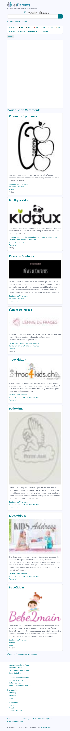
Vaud (11, 645)
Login (9, 21)
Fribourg (12, 693)
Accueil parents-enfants (19, 677)
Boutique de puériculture (27, 237)
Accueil (12, 27)
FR (22, 27)
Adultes (36, 346)
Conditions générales (27, 718)
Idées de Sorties (15, 668)
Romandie (13, 245)
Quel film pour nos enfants (20, 685)
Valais (11, 189)
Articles (21, 31)
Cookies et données (15, 721)
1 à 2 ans (12, 187)
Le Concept (12, 718)
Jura (11, 698)
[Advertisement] (17, 73)
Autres (12, 31)
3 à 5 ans (20, 187)
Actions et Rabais (16, 680)
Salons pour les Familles (19, 670)
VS (52, 27)
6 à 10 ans (28, 346)
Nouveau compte (20, 21)
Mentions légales (45, 718)
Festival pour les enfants (19, 665)
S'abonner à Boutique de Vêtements (22, 654)
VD (59, 27)
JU (37, 27)
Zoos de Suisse (15, 673)
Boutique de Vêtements (18, 184)
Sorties (45, 31)
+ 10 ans (36, 397)
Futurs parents (15, 683)
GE (29, 27)
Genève (12, 348)
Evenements (33, 31)
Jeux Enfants (14, 343)
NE (44, 27)
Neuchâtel (13, 702)
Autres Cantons (15, 710)
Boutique (12, 237)
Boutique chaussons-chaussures (22, 240)
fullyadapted (45, 727)
